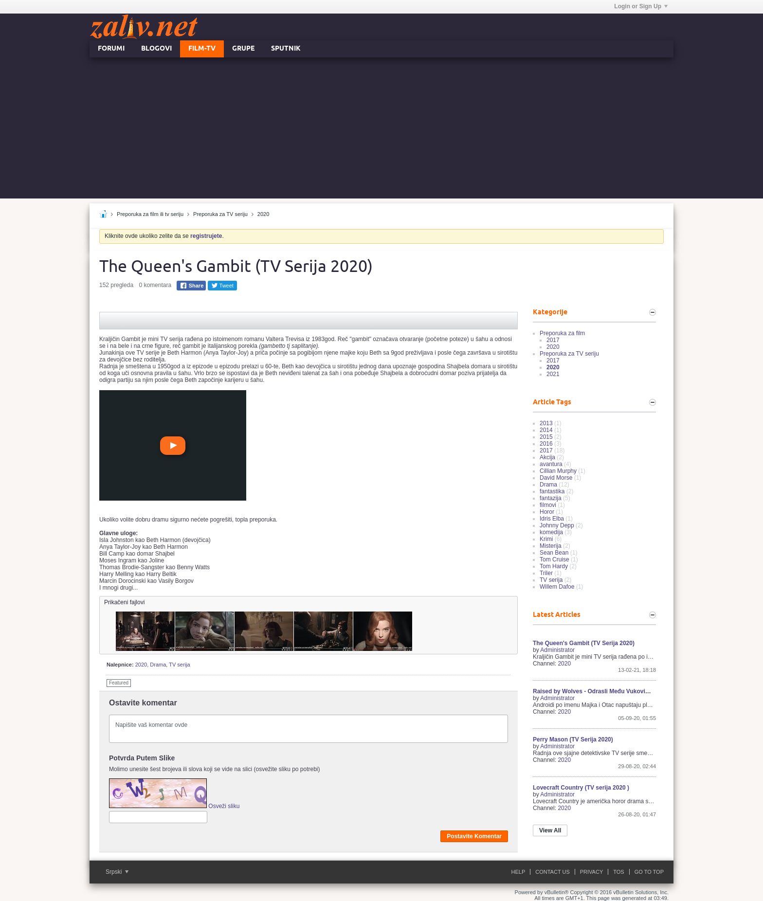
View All (550, 830)
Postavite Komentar (474, 836)
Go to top (649, 872)
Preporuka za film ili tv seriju (150, 214)
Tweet (222, 285)
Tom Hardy (554, 566)
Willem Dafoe (557, 586)
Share (192, 285)
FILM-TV (202, 49)
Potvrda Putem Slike (142, 758)
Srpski (117, 871)
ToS (618, 872)
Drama (158, 664)
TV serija (179, 664)
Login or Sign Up (641, 6)
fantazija (551, 498)
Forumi (111, 49)
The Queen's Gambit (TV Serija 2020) (584, 643)
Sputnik (286, 49)
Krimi (546, 539)
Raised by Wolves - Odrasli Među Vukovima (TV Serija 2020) (616, 691)
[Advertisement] (381, 130)
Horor (547, 511)
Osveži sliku (223, 806)
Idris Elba (552, 518)
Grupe (243, 49)
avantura (551, 464)
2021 (553, 374)
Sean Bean (554, 552)
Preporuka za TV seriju (220, 214)
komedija (551, 532)
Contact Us (552, 872)
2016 (546, 443)
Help (518, 872)
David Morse (556, 477)
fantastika (552, 491)
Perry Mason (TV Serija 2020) (573, 739)
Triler (546, 573)
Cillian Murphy (558, 471)
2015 (546, 436)
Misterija (551, 545)
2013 (546, 423)
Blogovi (156, 49)
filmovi (548, 505)
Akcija (547, 457)
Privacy (591, 872)
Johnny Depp (557, 525)
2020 (263, 214)
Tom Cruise (554, 559)
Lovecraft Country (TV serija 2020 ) (581, 787)
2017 (553, 340)
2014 (546, 430)
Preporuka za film (562, 333)
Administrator (557, 650)
